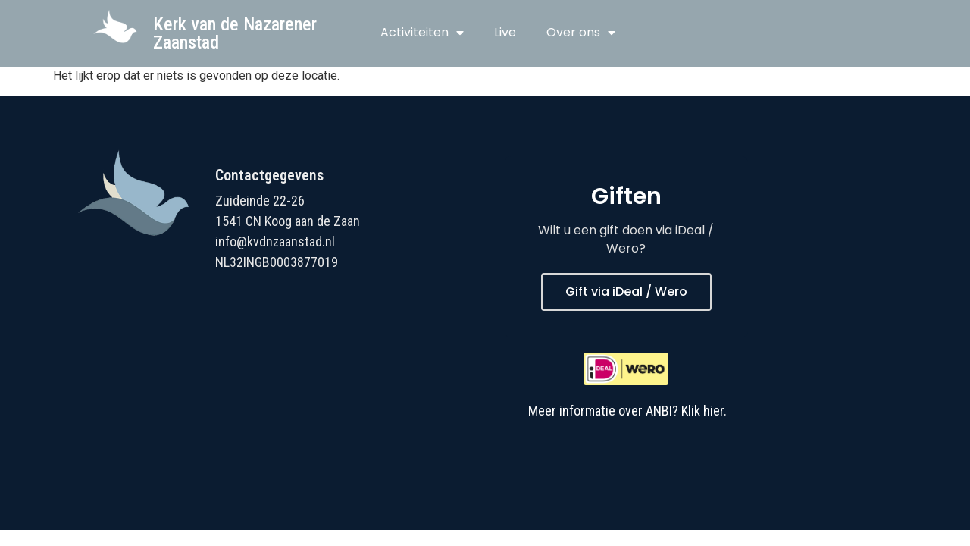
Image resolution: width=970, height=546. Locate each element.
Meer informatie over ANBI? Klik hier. (627, 411)
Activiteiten (422, 32)
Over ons (580, 32)
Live (505, 32)
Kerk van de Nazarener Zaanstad (235, 33)
